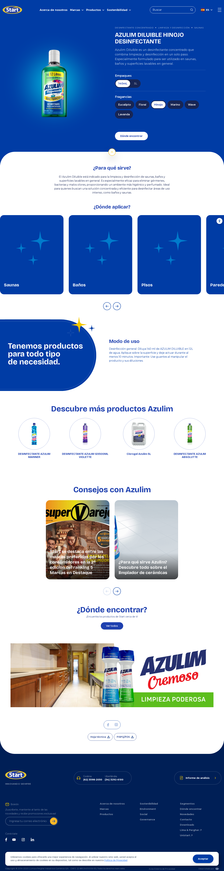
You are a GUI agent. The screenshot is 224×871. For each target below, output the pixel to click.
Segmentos (187, 798)
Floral (142, 99)
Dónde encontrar (131, 131)
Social (143, 809)
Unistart (186, 830)
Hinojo (158, 99)
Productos (106, 809)
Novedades (187, 809)
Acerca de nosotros (53, 7)
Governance (147, 814)
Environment (148, 804)
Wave (192, 99)
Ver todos (112, 620)
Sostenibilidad (149, 798)
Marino (175, 99)
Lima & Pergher (191, 825)
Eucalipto (124, 99)
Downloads (187, 819)
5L (135, 78)
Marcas (104, 804)
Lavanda (124, 109)
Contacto (186, 814)
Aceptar (203, 858)
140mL (122, 78)
